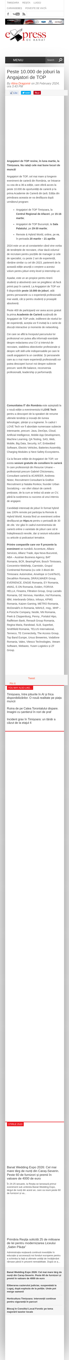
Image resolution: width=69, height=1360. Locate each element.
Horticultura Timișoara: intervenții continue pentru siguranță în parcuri (31, 1300)
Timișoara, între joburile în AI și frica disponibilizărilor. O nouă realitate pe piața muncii (34, 698)
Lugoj (37, 2)
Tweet (31, 678)
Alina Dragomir (21, 83)
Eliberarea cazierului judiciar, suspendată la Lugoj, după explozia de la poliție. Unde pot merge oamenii (32, 1288)
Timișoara (13, 2)
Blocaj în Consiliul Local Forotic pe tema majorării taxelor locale (30, 1310)
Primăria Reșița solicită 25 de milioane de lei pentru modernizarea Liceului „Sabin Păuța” (33, 1243)
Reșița (26, 2)
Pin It (13, 683)
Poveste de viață (36, 8)
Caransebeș (14, 8)
